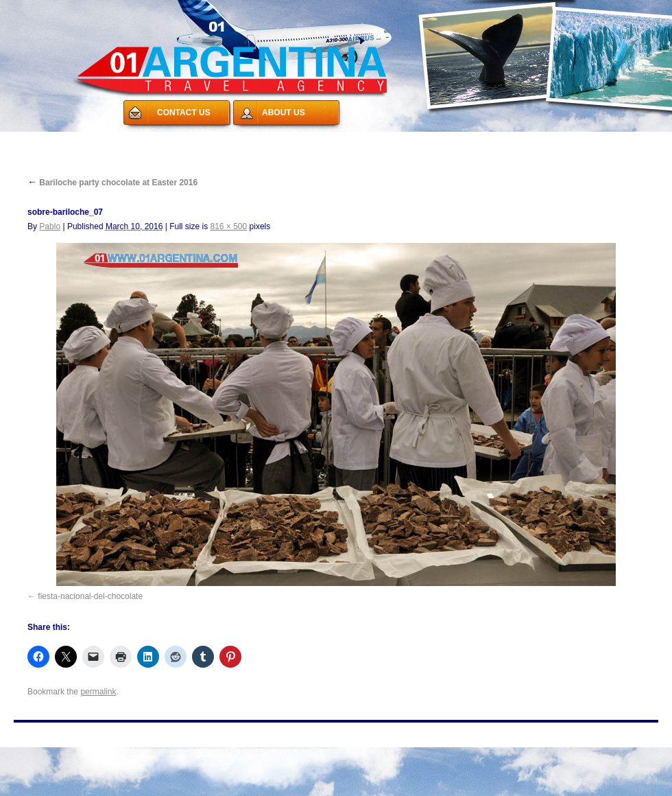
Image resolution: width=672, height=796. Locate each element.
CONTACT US (184, 112)
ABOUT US (283, 112)
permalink (98, 691)
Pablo (49, 226)
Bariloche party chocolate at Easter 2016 (112, 182)
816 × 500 (228, 226)
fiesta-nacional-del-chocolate (90, 596)
